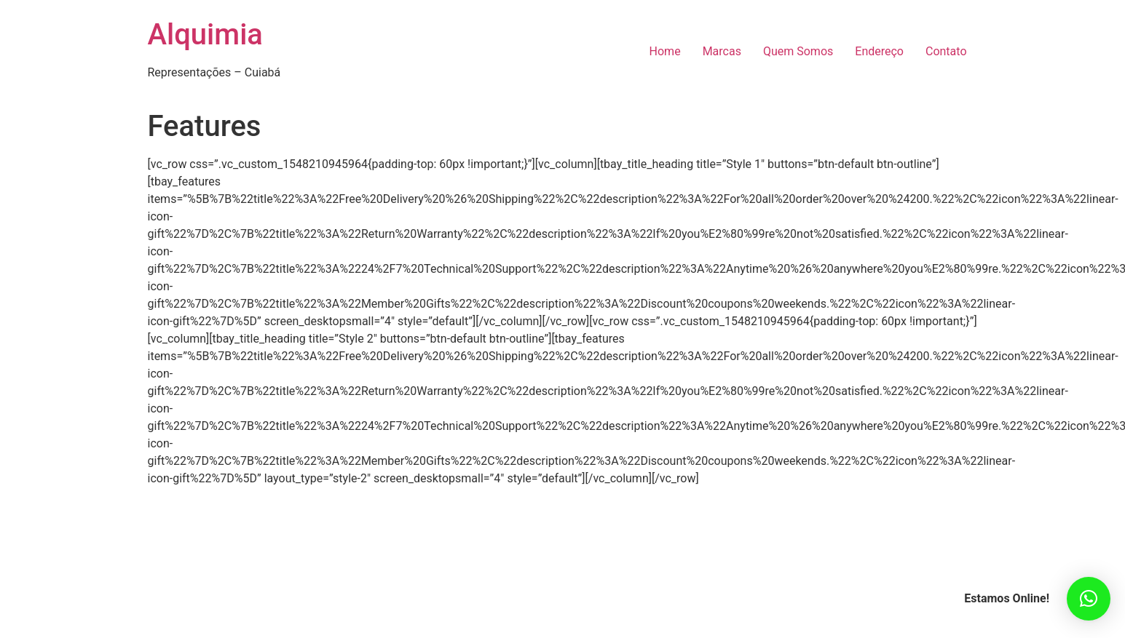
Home (665, 51)
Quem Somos (798, 51)
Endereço (879, 51)
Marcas (722, 51)
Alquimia (205, 34)
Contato (946, 51)
